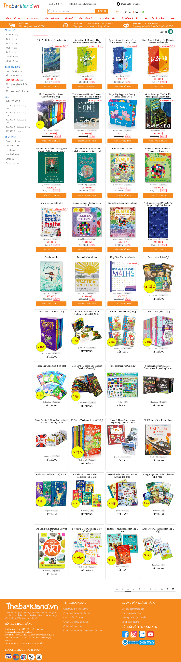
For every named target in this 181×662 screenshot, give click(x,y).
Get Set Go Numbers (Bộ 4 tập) (122, 311)
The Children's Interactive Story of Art (51, 530)
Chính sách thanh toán (73, 626)
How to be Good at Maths (51, 203)
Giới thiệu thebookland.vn (75, 609)
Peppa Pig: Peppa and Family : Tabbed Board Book (122, 95)
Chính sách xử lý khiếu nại (76, 622)
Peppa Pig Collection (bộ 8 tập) (51, 366)
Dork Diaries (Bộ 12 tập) (158, 311)
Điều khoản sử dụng (73, 617)
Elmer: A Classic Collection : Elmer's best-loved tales (158, 149)
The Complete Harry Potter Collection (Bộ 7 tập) (51, 95)
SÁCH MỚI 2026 (52, 18)
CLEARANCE (33, 18)
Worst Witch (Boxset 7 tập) (51, 311)
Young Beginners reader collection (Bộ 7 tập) (158, 475)
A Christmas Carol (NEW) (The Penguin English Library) (158, 204)
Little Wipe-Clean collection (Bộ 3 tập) (158, 530)
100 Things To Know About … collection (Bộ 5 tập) (87, 475)
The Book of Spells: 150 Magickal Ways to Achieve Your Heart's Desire (51, 151)
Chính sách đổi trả (130, 622)
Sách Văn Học (86, 18)
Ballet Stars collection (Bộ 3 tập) (51, 474)
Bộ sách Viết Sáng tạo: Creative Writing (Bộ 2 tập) (122, 475)
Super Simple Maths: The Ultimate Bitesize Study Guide (158, 41)
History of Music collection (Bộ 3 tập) (122, 530)
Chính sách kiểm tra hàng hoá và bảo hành (82, 630)
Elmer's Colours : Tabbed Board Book (86, 204)
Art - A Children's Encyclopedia (51, 40)
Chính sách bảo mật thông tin (76, 613)
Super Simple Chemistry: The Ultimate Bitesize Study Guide (122, 41)
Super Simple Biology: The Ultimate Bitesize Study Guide (87, 41)
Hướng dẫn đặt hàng (131, 613)
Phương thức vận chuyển (134, 617)
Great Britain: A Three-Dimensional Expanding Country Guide (51, 421)
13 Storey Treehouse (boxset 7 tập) (87, 420)
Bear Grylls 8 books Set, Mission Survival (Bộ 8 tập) (87, 367)
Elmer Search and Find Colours (122, 203)
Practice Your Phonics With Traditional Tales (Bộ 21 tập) (87, 312)
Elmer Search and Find (122, 148)
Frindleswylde (51, 257)
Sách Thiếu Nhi (13, 18)
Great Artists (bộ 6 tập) (158, 257)
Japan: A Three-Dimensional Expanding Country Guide (122, 421)
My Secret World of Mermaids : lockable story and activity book (86, 149)
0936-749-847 (27, 629)
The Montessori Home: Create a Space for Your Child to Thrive (86, 95)
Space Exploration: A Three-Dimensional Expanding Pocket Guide (158, 368)
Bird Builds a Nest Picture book (158, 420)
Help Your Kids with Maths (122, 257)
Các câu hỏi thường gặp (133, 609)
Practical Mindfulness (87, 257)
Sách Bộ (69, 18)
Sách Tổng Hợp (107, 18)
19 (162, 589)
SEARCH (101, 11)
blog (172, 18)
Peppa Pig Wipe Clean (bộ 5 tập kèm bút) (87, 530)
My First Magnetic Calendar (122, 366)
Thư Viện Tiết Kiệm (154, 18)
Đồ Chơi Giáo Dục (130, 18)
